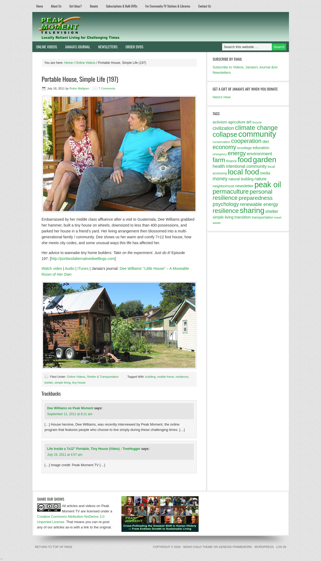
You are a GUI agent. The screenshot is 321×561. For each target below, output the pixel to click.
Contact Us (204, 6)
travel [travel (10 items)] (277, 217)
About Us (56, 6)
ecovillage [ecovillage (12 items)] (244, 148)
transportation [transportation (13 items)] (262, 217)
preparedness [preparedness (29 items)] (256, 198)
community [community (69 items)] (257, 134)
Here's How (222, 97)
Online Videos (44, 46)
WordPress (264, 546)
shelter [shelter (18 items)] (272, 211)
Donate (94, 6)
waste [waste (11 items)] (217, 222)
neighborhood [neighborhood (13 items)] (223, 186)
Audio (70, 268)
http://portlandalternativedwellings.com (83, 258)
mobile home (165, 376)
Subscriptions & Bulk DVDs (121, 6)
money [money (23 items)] (220, 178)
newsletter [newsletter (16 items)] (244, 186)
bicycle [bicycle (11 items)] (257, 122)
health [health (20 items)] (219, 166)
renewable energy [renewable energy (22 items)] (259, 204)
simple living (63, 382)
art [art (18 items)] (249, 121)
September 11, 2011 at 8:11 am (69, 414)
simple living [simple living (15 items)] (223, 217)
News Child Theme (197, 546)
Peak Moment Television (94, 26)
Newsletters (107, 46)
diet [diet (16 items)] (265, 141)
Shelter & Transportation (103, 376)
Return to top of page (53, 546)
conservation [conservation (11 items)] (221, 141)
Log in (281, 546)
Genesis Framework (235, 546)
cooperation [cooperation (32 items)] (246, 141)
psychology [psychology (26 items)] (226, 204)
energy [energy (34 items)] (237, 153)
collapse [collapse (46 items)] (225, 134)
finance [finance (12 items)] (231, 161)
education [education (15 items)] (261, 148)
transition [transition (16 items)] (242, 217)
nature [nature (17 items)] (260, 179)
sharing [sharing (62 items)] (252, 210)
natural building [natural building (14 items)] (241, 179)
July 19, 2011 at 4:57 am (64, 455)
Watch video (52, 268)
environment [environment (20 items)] (259, 153)
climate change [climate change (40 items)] (256, 127)
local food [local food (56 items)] (243, 172)
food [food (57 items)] (245, 159)
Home (39, 6)
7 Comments (107, 88)
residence (182, 376)
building (150, 376)
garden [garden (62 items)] (264, 159)
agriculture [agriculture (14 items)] (236, 122)
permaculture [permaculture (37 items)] (231, 191)
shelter (48, 382)
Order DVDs (133, 46)
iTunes (83, 268)
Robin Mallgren (79, 88)
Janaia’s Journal (75, 46)
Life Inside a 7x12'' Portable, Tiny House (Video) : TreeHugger (94, 449)
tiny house (79, 382)
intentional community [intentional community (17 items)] (246, 166)
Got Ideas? (75, 6)
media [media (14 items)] (265, 173)
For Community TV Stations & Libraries (167, 6)
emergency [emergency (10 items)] (220, 154)
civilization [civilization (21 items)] (223, 128)
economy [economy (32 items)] (224, 147)
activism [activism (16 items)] (220, 122)
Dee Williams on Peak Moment (70, 408)
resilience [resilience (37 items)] (226, 210)
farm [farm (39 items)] (219, 160)
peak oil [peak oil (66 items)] (267, 184)
